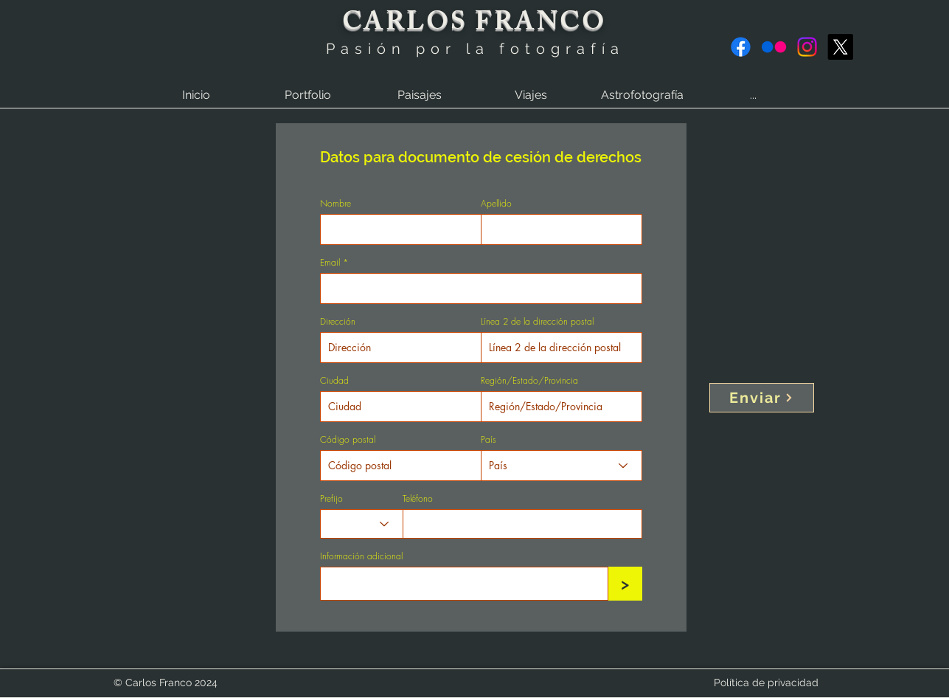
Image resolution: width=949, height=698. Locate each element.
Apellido (496, 203)
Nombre (335, 203)
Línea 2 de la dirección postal (537, 321)
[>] (625, 584)
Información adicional (361, 556)
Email (330, 262)
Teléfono (418, 498)
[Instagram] (807, 47)
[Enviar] (761, 397)
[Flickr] (774, 47)
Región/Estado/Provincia (529, 380)
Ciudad (334, 380)
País (488, 439)
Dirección (337, 321)
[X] (840, 47)
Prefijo (331, 498)
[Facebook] (741, 47)
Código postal (347, 439)
